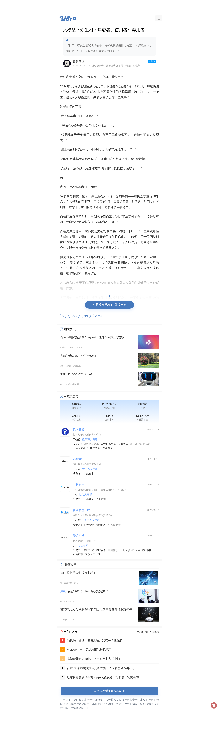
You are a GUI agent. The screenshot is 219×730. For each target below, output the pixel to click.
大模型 (74, 315)
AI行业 (98, 315)
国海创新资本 (108, 444)
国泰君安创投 (92, 554)
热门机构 (142, 631)
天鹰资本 (123, 444)
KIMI (86, 315)
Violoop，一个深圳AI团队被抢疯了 (89, 649)
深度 (63, 591)
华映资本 (95, 448)
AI (63, 315)
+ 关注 (151, 61)
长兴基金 (89, 499)
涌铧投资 (89, 524)
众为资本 (78, 554)
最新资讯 (71, 564)
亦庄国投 (147, 550)
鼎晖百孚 (101, 550)
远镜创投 (107, 448)
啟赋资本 (89, 473)
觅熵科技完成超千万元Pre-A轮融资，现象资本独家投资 (103, 677)
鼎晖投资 (89, 550)
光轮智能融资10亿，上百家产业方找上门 (93, 658)
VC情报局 (154, 631)
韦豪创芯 (101, 524)
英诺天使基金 (80, 448)
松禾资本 (101, 499)
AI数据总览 (71, 396)
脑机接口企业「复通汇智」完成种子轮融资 (95, 640)
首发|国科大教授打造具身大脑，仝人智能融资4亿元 (100, 668)
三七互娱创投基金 (130, 550)
